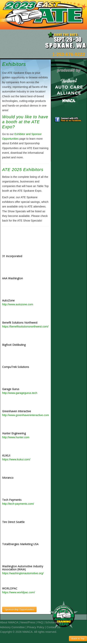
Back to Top (77, 638)
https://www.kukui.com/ (16, 459)
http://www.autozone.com (17, 304)
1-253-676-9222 (68, 54)
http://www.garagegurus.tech (19, 393)
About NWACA (9, 622)
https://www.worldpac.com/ (18, 592)
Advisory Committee (12, 627)
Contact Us (53, 627)
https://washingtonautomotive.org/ (23, 573)
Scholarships (53, 622)
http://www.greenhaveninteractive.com (25, 415)
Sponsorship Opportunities (19, 609)
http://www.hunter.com (15, 437)
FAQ (40, 622)
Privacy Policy (35, 627)
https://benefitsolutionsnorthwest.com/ (25, 326)
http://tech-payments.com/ (18, 503)
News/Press (27, 622)
